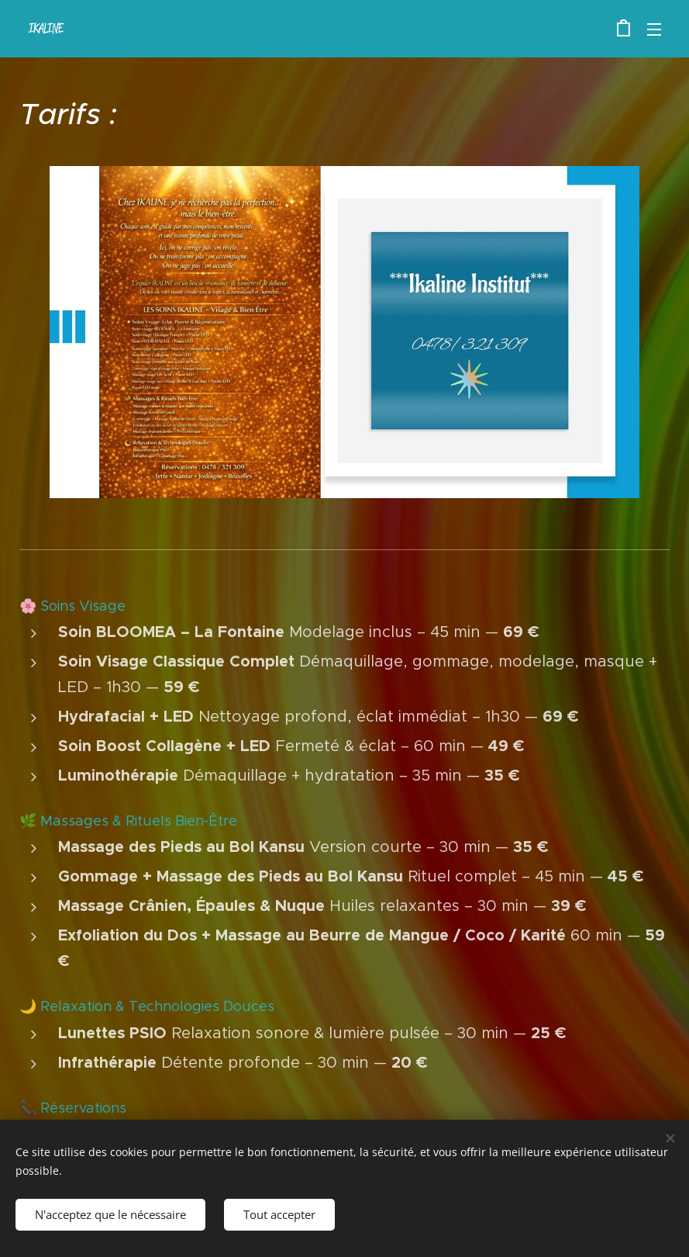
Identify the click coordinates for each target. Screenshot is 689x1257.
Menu (654, 29)
